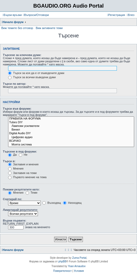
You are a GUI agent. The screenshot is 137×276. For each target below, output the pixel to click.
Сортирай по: (12, 199)
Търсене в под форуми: (20, 151)
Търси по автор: (14, 83)
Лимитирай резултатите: (20, 209)
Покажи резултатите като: (21, 189)
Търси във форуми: (17, 108)
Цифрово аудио (71, 137)
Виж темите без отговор (17, 28)
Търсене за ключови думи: (22, 55)
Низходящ (72, 202)
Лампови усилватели (71, 126)
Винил (71, 130)
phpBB (62, 261)
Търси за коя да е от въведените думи (36, 73)
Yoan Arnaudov (76, 266)
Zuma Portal (79, 257)
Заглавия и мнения (23, 164)
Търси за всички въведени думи (32, 77)
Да (12, 154)
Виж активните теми (49, 28)
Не (23, 154)
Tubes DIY (71, 122)
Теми (31, 192)
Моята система (71, 145)
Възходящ (51, 202)
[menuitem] (36, 15)
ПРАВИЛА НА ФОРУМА (71, 119)
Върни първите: (14, 220)
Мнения (16, 168)
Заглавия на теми (22, 172)
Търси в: (9, 161)
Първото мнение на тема (27, 177)
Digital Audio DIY (71, 133)
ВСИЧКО (71, 141)
